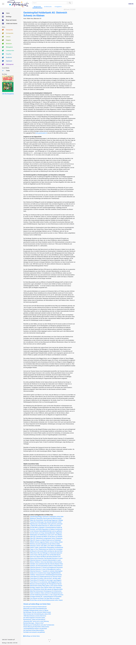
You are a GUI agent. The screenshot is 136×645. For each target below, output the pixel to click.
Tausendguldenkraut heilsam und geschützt (35, 628)
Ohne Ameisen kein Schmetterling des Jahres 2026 (37, 614)
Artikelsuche (48, 6)
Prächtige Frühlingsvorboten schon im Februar (35, 610)
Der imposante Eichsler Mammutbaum (33, 630)
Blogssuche (37, 6)
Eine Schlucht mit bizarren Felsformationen (35, 606)
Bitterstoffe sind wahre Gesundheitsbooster (35, 608)
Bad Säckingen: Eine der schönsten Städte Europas (37, 612)
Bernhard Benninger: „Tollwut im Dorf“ (33, 623)
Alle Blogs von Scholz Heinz (31, 636)
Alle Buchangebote (8, 94)
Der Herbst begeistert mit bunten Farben (34, 617)
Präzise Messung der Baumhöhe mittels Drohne (36, 626)
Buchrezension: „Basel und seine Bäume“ (34, 619)
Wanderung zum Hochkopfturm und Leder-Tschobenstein (38, 625)
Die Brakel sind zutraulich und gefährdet (34, 632)
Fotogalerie (58, 6)
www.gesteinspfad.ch (41, 133)
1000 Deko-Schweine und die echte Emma (34, 616)
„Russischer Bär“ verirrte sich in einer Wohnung (36, 621)
